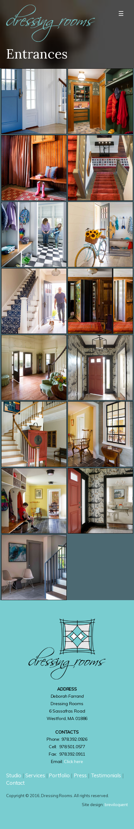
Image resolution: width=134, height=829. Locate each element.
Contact (15, 782)
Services (35, 775)
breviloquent (116, 804)
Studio (13, 775)
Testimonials (106, 775)
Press (80, 775)
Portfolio (59, 775)
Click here (73, 761)
